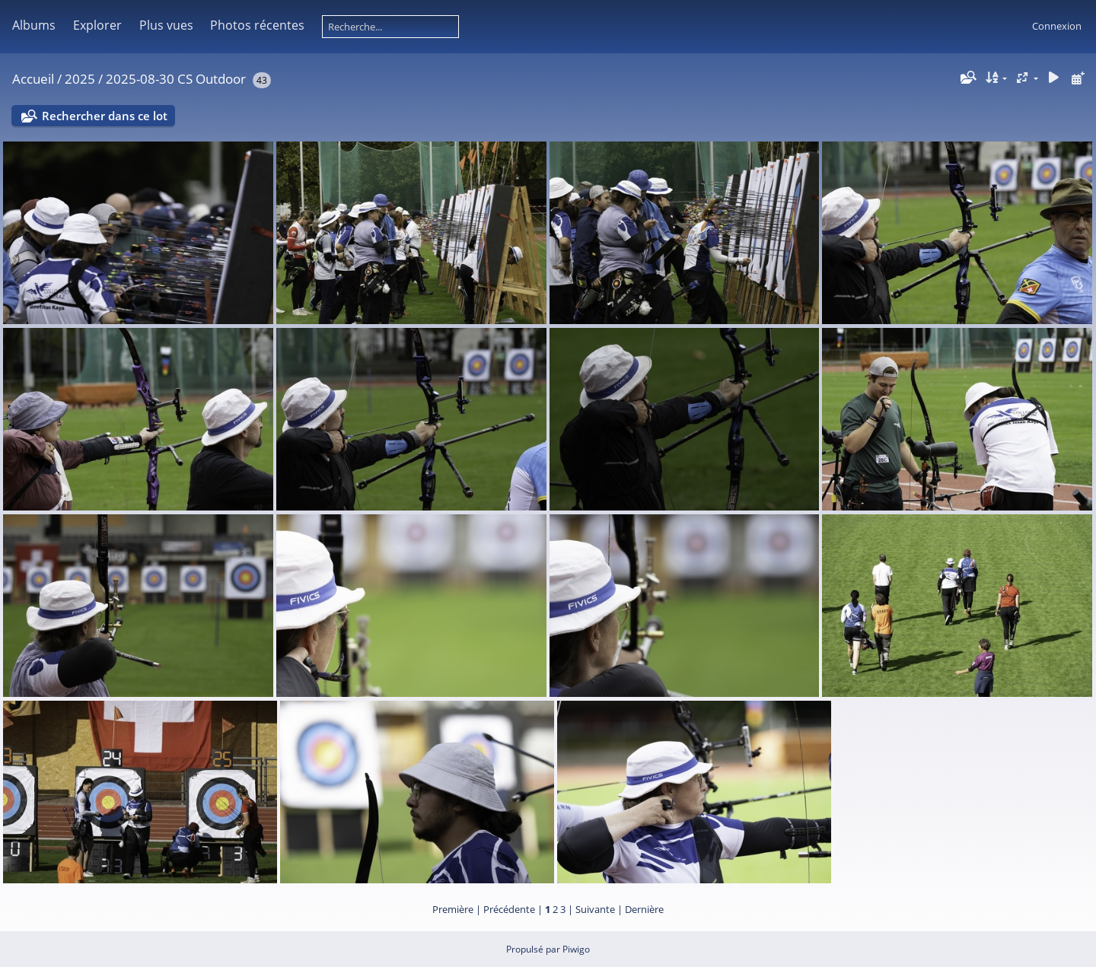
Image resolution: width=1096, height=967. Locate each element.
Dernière (644, 909)
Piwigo (576, 949)
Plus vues (166, 25)
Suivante (595, 909)
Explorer (97, 25)
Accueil (33, 78)
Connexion (1057, 26)
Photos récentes (257, 25)
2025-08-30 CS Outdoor (176, 78)
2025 (80, 78)
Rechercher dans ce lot (104, 115)
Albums (34, 25)
